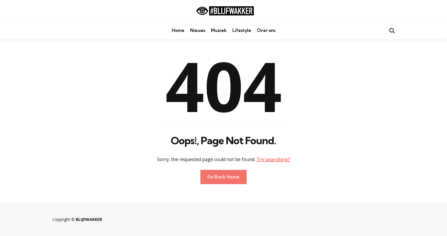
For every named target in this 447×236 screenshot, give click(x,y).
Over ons (266, 30)
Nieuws (197, 30)
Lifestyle (241, 30)
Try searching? (273, 159)
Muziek (219, 30)
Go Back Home (223, 177)
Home (178, 30)
